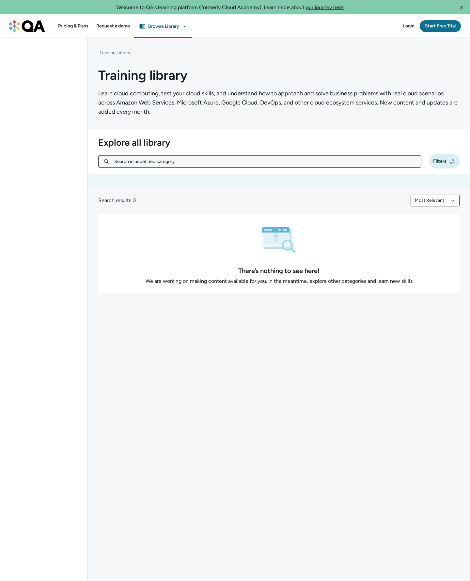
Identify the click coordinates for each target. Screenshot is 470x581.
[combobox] (435, 200)
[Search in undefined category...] (265, 161)
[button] (461, 7)
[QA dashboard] (27, 26)
